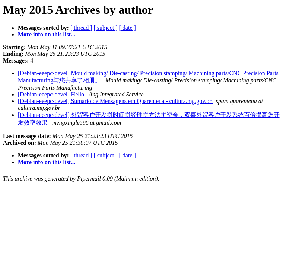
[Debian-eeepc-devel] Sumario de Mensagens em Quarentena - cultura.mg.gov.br (115, 101)
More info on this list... (46, 34)
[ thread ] (81, 28)
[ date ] (127, 28)
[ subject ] (106, 28)
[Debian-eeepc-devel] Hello (52, 94)
